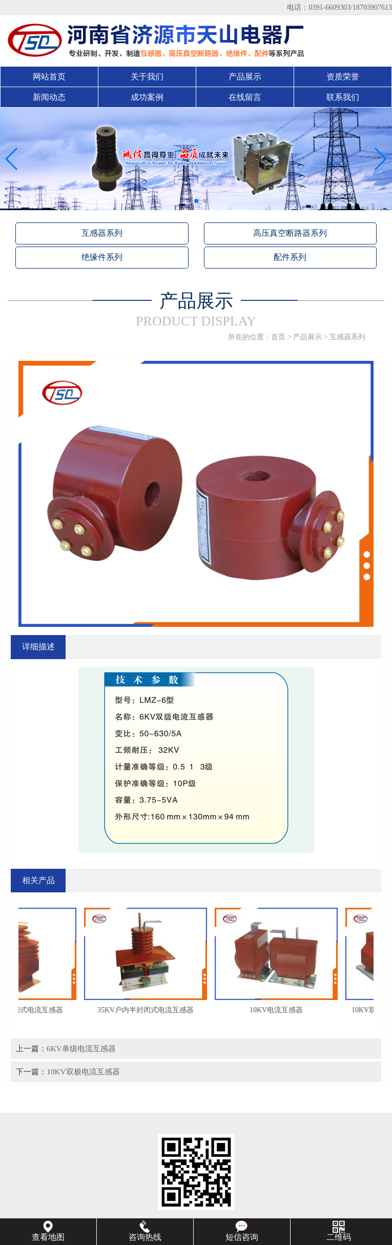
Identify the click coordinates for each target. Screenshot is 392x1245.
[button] (188, 201)
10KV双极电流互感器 (83, 1071)
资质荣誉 (342, 76)
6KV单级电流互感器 (81, 1048)
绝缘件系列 (101, 257)
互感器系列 (101, 233)
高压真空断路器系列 (290, 233)
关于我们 (147, 76)
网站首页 (49, 76)
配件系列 (290, 257)
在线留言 (245, 97)
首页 (278, 337)
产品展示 (245, 76)
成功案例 (147, 97)
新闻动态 (49, 97)
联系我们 (342, 97)
